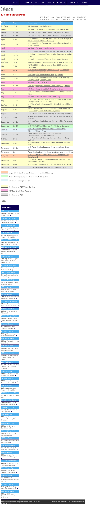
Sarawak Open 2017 (7, 407)
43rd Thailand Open (7, 491)
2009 (79, 17)
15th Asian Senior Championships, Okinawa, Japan (47, 168)
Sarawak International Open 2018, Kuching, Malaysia (48, 59)
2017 (73, 20)
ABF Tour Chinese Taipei (8, 265)
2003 (47, 17)
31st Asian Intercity (7, 378)
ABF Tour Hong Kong (7, 280)
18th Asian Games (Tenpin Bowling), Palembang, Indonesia (50, 114)
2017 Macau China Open (9, 461)
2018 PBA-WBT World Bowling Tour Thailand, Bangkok (48, 126)
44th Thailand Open (7, 338)
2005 (58, 17)
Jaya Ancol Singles (7, 324)
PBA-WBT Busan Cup (7, 308)
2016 (68, 20)
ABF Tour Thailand (7, 331)
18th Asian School (6, 371)
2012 (47, 20)
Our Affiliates (39, 3)
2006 (63, 17)
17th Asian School (6, 475)
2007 (68, 17)
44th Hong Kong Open (8, 287)
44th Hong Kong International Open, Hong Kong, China (49, 86)
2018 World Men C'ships (8, 225)
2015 (63, 20)
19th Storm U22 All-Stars (9, 218)
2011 (42, 20)
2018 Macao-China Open (9, 301)
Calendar (73, 3)
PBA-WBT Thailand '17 (8, 393)
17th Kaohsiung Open (8, 445)
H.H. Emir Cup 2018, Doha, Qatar (40, 26)
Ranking (83, 3)
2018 (79, 20)
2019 (84, 20)
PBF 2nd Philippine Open (9, 316)
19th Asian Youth (6, 385)
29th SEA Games (6, 414)
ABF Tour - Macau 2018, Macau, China (42, 83)
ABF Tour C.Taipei (6, 438)
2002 (42, 17)
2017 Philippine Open (8, 468)
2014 (58, 20)
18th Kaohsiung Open (8, 272)
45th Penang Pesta (7, 346)
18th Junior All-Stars (7, 353)
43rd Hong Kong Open (8, 431)
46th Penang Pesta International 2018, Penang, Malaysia (49, 164)
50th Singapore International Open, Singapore (45, 75)
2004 (52, 17)
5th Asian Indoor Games (8, 400)
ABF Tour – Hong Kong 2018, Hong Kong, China (45, 89)
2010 (84, 17)
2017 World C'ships (7, 362)
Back (4, 201)
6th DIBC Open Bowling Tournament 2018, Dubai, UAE (48, 30)
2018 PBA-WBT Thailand (9, 240)
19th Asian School (6, 232)
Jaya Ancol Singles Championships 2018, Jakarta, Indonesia (50, 62)
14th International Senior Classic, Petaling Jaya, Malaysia (49, 51)
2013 (52, 20)
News (50, 3)
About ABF (26, 3)
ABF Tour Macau (6, 294)
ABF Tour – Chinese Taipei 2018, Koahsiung (44, 97)
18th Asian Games (7, 256)
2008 (73, 17)
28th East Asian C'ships (8, 247)
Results (61, 3)
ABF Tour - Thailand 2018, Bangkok (41, 48)
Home (15, 3)
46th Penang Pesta (7, 211)
